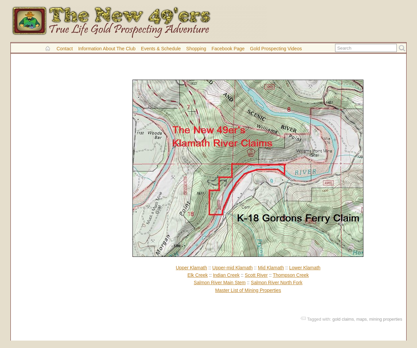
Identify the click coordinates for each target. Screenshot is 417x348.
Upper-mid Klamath (232, 267)
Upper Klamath (191, 267)
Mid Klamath (271, 267)
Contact (65, 48)
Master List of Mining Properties (248, 290)
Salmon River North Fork (276, 282)
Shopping (196, 48)
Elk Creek (197, 275)
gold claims (343, 319)
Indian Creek (226, 275)
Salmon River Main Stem (220, 282)
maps (361, 319)
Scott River (256, 275)
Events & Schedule (161, 48)
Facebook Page (228, 48)
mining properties (385, 319)
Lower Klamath (305, 267)
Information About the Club (107, 48)
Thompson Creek (291, 275)
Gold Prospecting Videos (276, 48)
